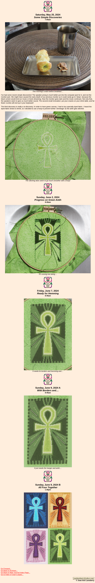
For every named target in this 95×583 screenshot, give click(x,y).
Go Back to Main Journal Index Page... (15, 573)
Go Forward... (6, 569)
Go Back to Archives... (9, 571)
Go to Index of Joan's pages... (12, 575)
